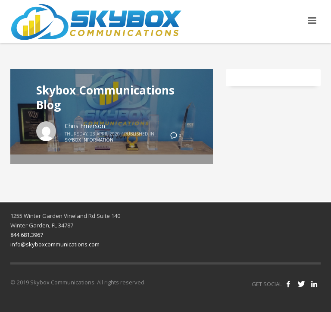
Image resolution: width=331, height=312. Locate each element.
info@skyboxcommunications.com (55, 244)
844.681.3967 (26, 235)
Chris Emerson (85, 126)
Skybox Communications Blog (105, 97)
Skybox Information (89, 140)
